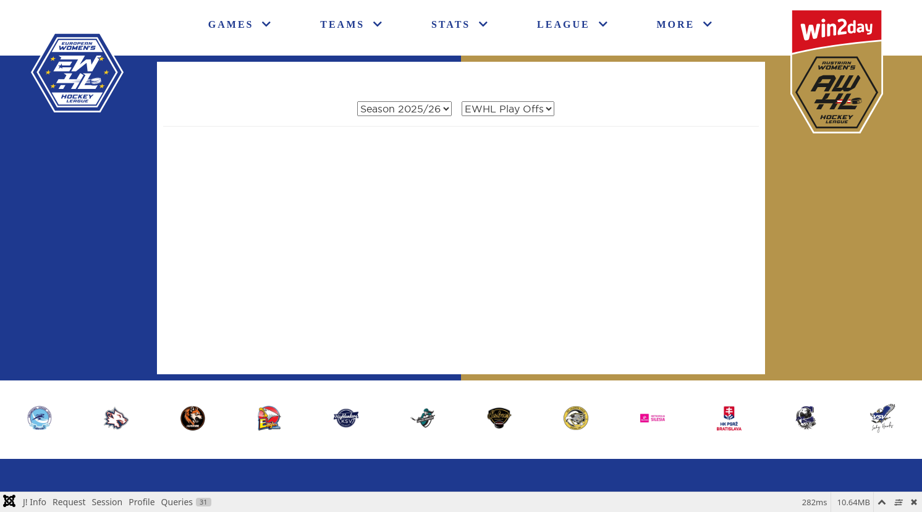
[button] (882, 418)
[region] (461, 418)
